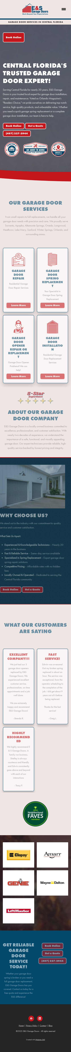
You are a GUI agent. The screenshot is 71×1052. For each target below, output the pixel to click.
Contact (43, 1025)
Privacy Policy (31, 1025)
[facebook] (31, 1018)
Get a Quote (35, 125)
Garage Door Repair (18, 276)
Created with (35, 1040)
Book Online (13, 37)
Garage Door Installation (52, 345)
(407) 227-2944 (17, 133)
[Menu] (64, 9)
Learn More (18, 307)
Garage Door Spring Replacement (52, 280)
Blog (50, 1025)
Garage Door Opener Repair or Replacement (18, 349)
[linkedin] (40, 1018)
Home (21, 1025)
